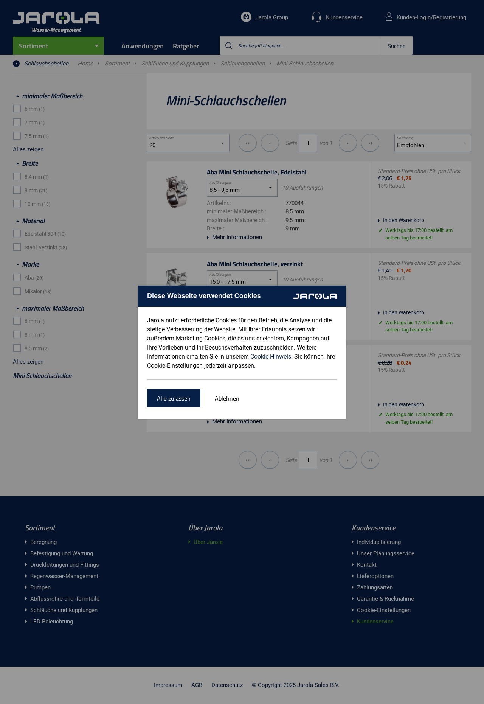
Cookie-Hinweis (270, 356)
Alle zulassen (174, 398)
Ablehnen (227, 398)
